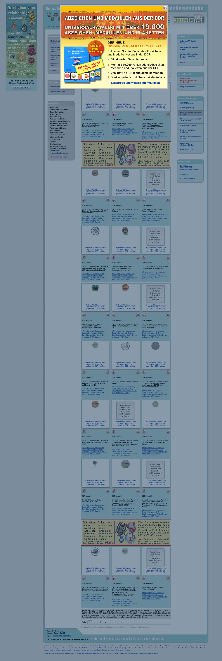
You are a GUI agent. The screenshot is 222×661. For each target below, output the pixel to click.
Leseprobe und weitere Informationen (135, 82)
